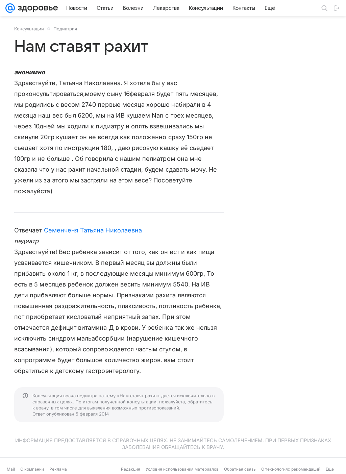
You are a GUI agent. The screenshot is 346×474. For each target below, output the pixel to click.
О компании (32, 469)
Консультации (29, 28)
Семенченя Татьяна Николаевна (93, 230)
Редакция (130, 469)
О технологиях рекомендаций (290, 469)
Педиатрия (65, 28)
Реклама (58, 469)
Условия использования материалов (182, 469)
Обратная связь (240, 469)
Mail (11, 469)
